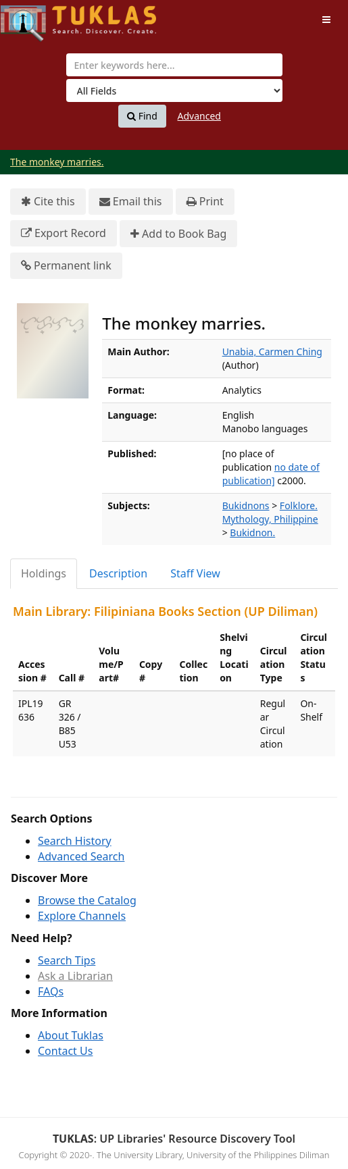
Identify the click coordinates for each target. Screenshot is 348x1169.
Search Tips (66, 960)
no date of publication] (271, 474)
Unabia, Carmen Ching (272, 351)
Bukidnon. (252, 532)
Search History (74, 840)
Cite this (48, 201)
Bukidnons (246, 505)
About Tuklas (70, 1035)
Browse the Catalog (87, 900)
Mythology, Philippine (270, 519)
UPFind (34, 17)
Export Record (63, 233)
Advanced (199, 115)
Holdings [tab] (43, 573)
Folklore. (299, 505)
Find (142, 116)
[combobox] (174, 64)
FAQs (51, 991)
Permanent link (66, 266)
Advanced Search (81, 856)
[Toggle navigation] (326, 19)
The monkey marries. (57, 161)
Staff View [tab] (195, 573)
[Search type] (174, 90)
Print (205, 201)
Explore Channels (82, 915)
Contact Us (65, 1050)
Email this (130, 201)
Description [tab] (118, 573)
